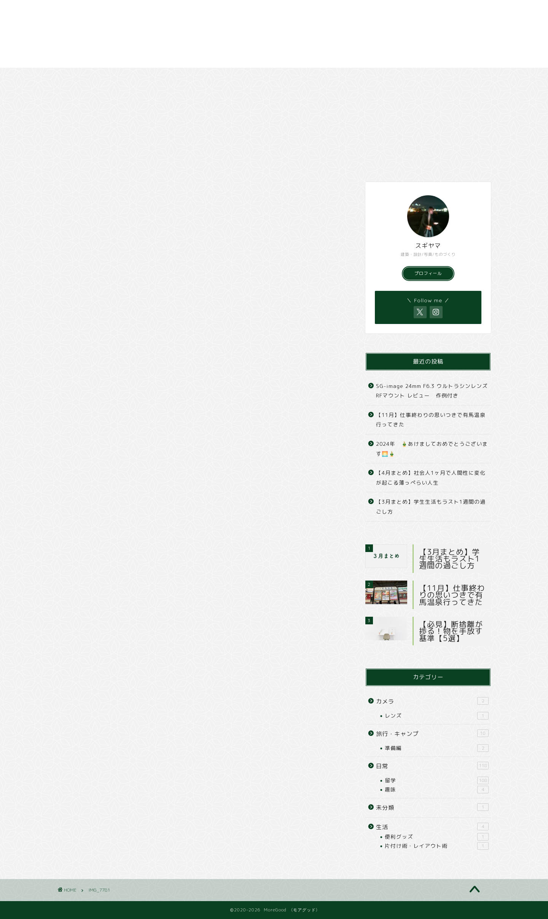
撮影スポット (341, 77)
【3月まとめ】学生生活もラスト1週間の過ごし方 (431, 506)
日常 (98, 77)
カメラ (261, 77)
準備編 (437, 748)
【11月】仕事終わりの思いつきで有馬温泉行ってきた (431, 419)
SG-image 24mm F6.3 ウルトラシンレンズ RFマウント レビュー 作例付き (432, 390)
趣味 (437, 789)
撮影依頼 (423, 77)
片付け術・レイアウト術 (437, 846)
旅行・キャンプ (179, 77)
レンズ (437, 716)
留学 (437, 780)
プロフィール (428, 273)
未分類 (432, 807)
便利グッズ (437, 837)
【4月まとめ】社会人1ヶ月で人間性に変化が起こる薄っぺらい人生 (431, 477)
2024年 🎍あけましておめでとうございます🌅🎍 (432, 448)
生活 (432, 827)
